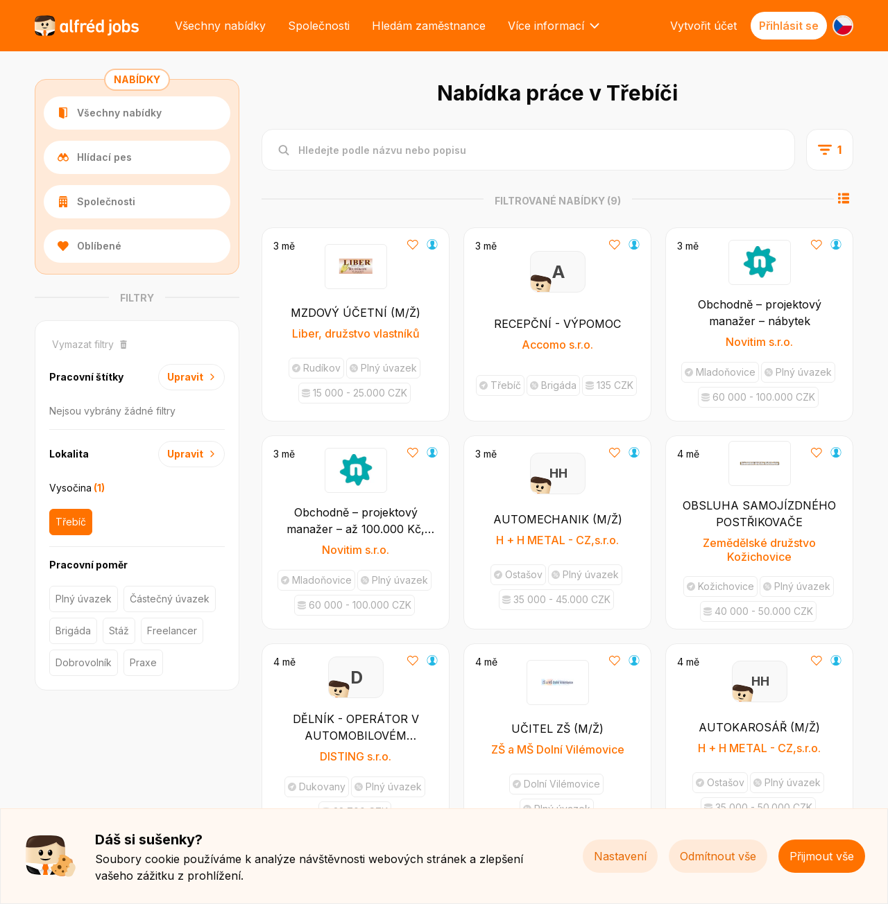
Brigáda (73, 630)
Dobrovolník (84, 662)
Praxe (143, 662)
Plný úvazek (84, 599)
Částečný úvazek (170, 599)
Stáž (119, 630)
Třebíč (71, 522)
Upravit (191, 377)
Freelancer (172, 630)
